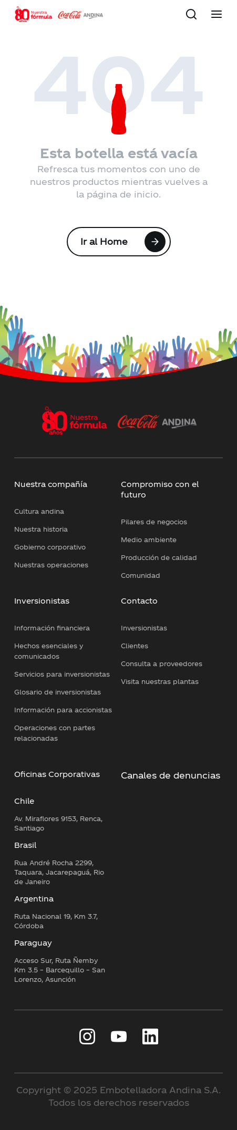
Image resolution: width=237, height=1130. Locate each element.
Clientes (134, 645)
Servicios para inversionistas (62, 674)
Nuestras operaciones (51, 564)
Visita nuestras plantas (160, 681)
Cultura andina (39, 511)
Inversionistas (41, 600)
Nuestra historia (41, 529)
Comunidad (140, 575)
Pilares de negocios (154, 521)
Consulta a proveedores (161, 663)
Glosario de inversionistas (57, 692)
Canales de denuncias (170, 775)
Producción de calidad (159, 557)
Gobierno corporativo (50, 547)
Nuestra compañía (50, 484)
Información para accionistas (63, 709)
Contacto (139, 600)
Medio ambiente (149, 539)
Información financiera (52, 627)
